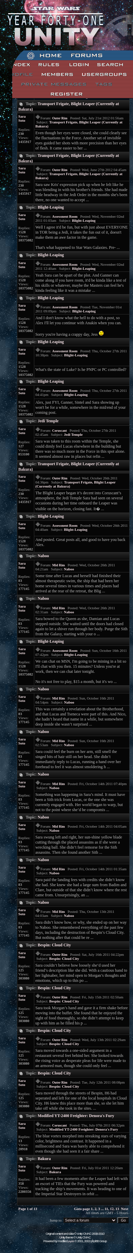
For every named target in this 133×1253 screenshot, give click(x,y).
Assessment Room (65, 216)
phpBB (71, 1241)
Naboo (43, 555)
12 (112, 1209)
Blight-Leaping (51, 207)
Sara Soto (22, 118)
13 (117, 1209)
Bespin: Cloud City (54, 945)
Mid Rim (58, 565)
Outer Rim (60, 118)
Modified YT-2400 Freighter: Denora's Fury (76, 1115)
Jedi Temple (48, 421)
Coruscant (59, 430)
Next (124, 1209)
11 (106, 1209)
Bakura (44, 1158)
